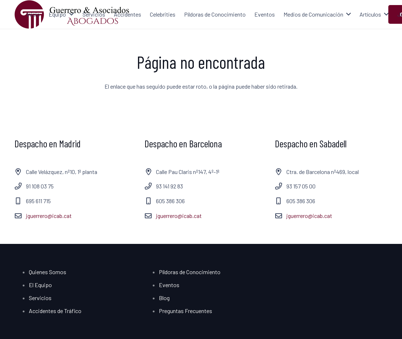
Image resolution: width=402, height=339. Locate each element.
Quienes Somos (47, 271)
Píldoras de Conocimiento (189, 271)
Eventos (169, 284)
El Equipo (40, 284)
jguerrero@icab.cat (49, 215)
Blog (164, 297)
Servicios (40, 297)
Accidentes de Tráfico (55, 310)
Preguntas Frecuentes (185, 310)
